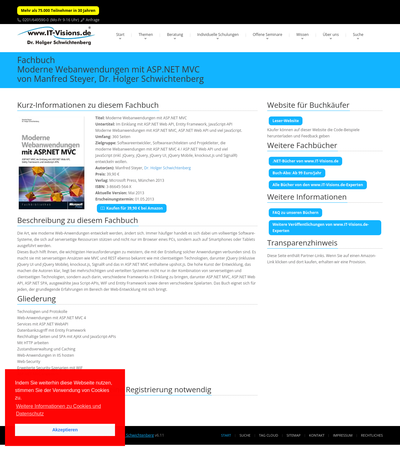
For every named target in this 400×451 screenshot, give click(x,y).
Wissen (302, 34)
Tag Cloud (268, 435)
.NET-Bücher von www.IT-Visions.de (305, 161)
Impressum (342, 435)
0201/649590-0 (35, 19)
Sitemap (294, 435)
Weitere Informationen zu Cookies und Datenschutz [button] (58, 410)
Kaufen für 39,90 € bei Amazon (132, 208)
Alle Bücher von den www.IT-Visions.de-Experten (317, 184)
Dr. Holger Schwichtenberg (167, 168)
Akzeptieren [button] (65, 429)
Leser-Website (285, 120)
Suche (358, 34)
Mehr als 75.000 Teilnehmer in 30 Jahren (58, 10)
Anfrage (93, 19)
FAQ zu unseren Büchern (295, 212)
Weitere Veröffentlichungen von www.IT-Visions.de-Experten (320, 227)
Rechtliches (372, 435)
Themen (145, 34)
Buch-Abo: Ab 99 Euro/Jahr (297, 173)
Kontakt (316, 435)
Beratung (175, 34)
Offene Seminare (267, 34)
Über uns (331, 34)
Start (120, 34)
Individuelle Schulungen (218, 34)
